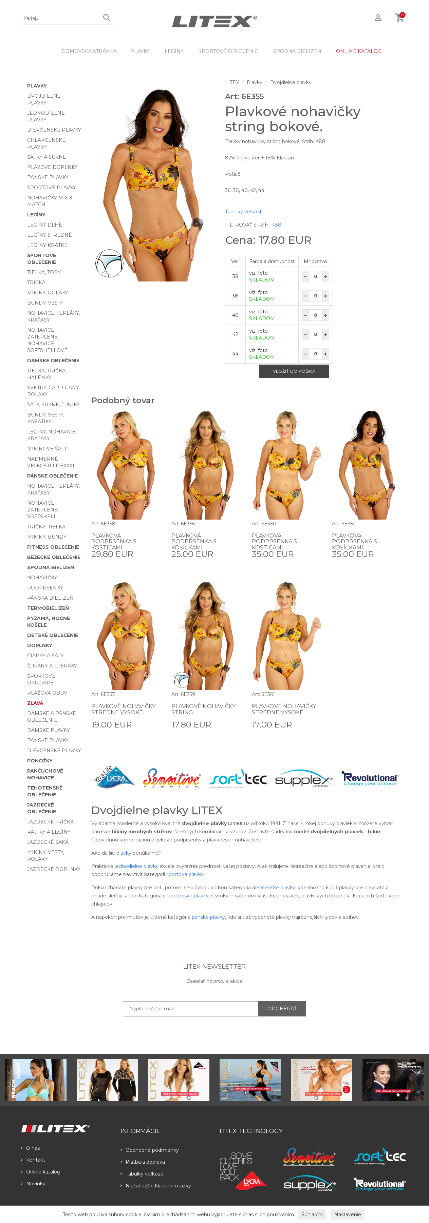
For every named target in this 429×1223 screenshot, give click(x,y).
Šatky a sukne (46, 157)
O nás (30, 1148)
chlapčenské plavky (186, 896)
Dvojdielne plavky (291, 82)
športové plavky (185, 874)
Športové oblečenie (228, 51)
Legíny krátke (47, 245)
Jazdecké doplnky (53, 869)
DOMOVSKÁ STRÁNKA (89, 51)
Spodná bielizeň (297, 51)
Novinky (33, 1184)
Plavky (140, 51)
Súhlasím (312, 1214)
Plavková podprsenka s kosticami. (113, 541)
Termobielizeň (48, 608)
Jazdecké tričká (50, 822)
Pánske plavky (48, 177)
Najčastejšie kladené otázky (155, 1186)
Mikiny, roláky (47, 293)
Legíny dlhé (44, 225)
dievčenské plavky (273, 888)
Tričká (36, 282)
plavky (123, 853)
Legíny (174, 51)
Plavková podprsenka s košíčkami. (194, 541)
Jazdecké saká (48, 842)
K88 (276, 225)
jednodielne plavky (136, 866)
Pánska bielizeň (50, 598)
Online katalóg (40, 1172)
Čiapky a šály (45, 656)
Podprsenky (45, 588)
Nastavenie (347, 1214)
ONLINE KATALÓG (358, 51)
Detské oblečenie (52, 635)
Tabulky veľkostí (244, 212)
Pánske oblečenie (52, 476)
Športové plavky (51, 188)
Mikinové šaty (47, 449)
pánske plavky (208, 917)
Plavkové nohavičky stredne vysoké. (123, 709)
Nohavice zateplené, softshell (43, 510)
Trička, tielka (46, 527)
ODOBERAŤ (282, 1009)
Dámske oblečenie (53, 360)
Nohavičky (42, 578)
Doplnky (39, 645)
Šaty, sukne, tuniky (53, 405)
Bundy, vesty (45, 303)
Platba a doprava (142, 1162)
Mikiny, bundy (47, 537)
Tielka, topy (44, 272)
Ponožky (40, 761)
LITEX (232, 82)
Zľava (35, 703)
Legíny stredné (49, 235)
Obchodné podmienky (149, 1150)
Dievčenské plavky (54, 130)
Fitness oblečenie (53, 547)
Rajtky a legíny (49, 832)
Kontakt (33, 1160)
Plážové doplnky (52, 167)
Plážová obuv (47, 693)
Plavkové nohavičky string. (203, 709)
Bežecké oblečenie (53, 557)
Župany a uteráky (52, 666)
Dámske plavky (48, 730)
